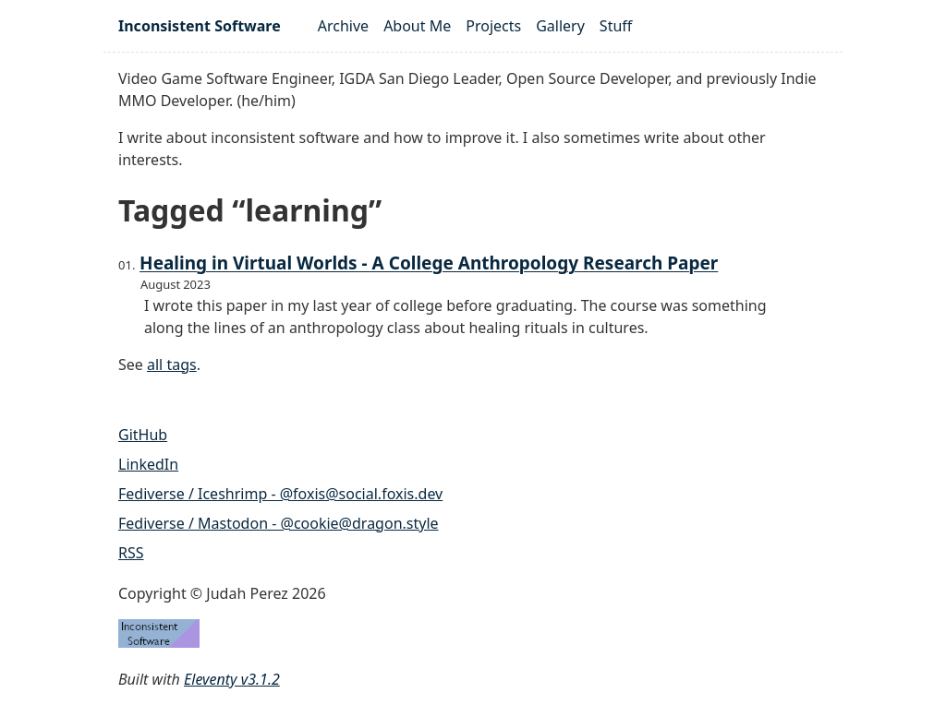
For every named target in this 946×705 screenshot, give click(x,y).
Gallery (560, 26)
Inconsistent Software (199, 26)
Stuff (616, 26)
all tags (172, 364)
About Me (417, 26)
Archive (343, 26)
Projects (493, 26)
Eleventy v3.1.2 (232, 679)
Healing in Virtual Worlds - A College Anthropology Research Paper (428, 263)
